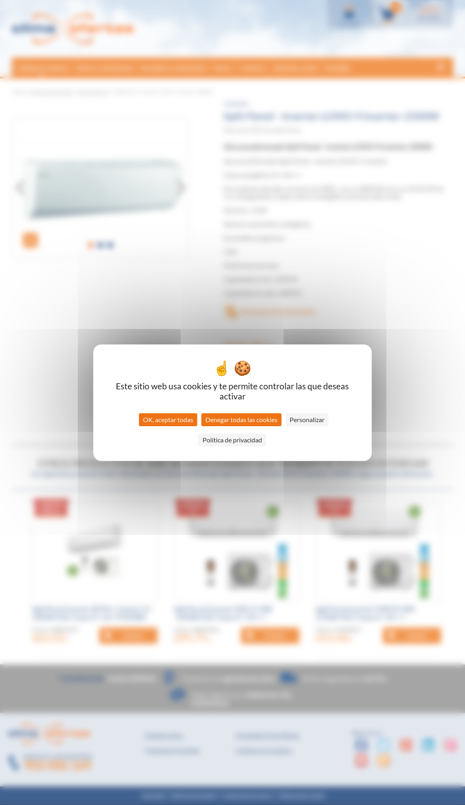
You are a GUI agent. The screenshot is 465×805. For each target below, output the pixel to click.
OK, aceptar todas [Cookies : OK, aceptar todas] (168, 419)
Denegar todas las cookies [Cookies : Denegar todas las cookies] (241, 419)
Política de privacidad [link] (232, 440)
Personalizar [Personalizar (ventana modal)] (307, 419)
